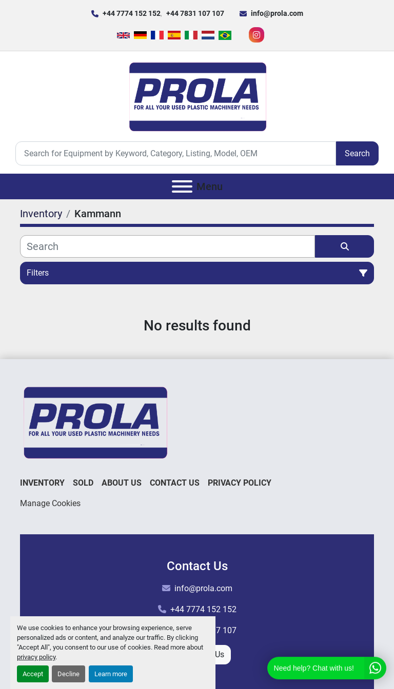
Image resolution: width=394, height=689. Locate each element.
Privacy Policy (239, 483)
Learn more (110, 674)
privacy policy (36, 657)
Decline (68, 674)
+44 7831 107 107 (195, 13)
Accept (33, 674)
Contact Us (175, 483)
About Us (122, 483)
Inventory (42, 483)
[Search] (175, 153)
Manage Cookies (50, 503)
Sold (83, 483)
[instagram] (256, 35)
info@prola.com (277, 13)
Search (357, 153)
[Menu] (182, 186)
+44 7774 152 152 (132, 13)
